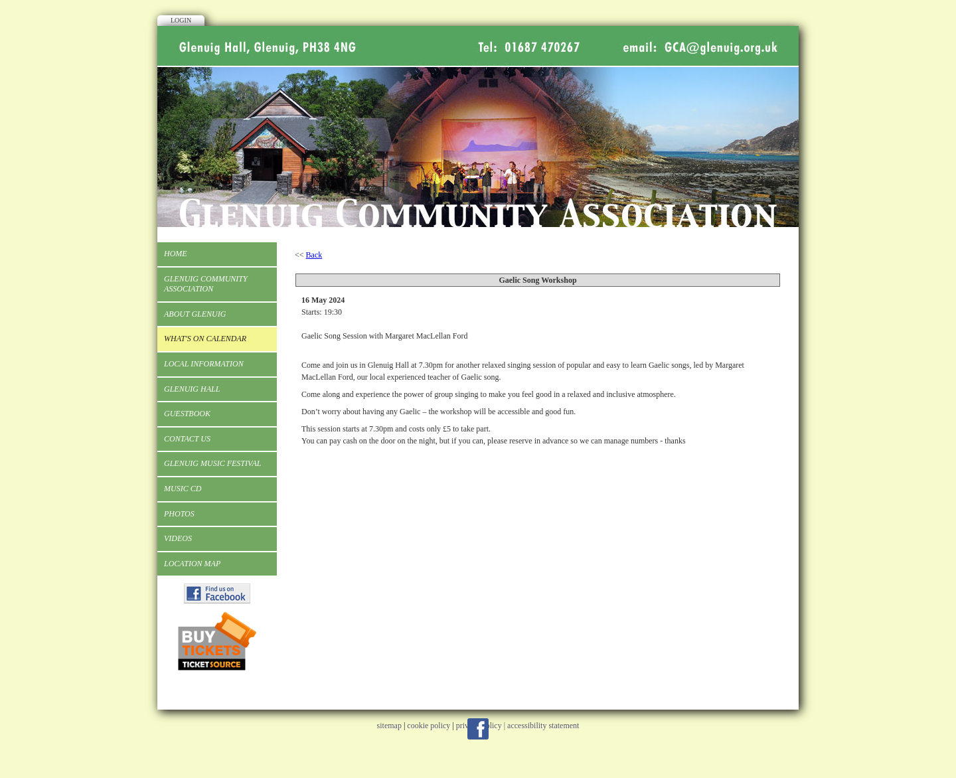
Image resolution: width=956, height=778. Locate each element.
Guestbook (187, 413)
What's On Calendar (205, 338)
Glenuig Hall (192, 389)
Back (314, 255)
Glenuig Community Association (206, 284)
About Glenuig (195, 314)
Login (181, 20)
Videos (178, 538)
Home (175, 253)
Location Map (192, 563)
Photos (179, 513)
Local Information (204, 363)
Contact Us (187, 438)
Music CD (182, 488)
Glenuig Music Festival (212, 463)
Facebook (478, 728)
